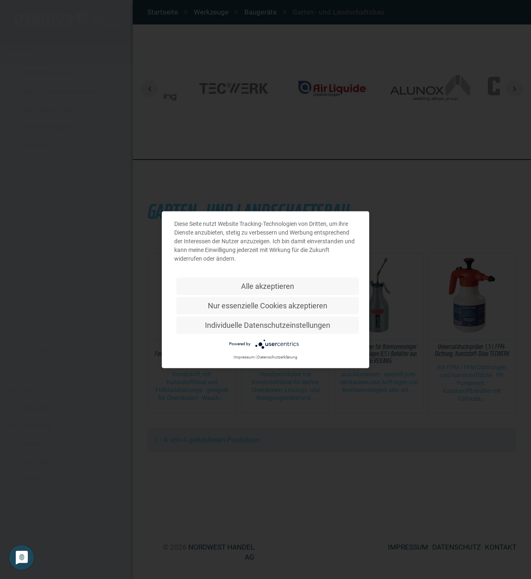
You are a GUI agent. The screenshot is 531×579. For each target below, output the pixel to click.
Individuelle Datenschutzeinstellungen (267, 324)
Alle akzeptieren (267, 285)
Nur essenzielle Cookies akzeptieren (267, 305)
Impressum (244, 356)
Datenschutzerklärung (277, 356)
